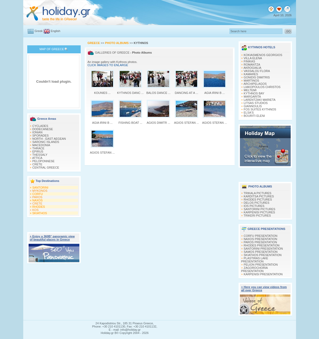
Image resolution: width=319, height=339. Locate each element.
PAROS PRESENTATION (260, 242)
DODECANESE (42, 129)
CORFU (37, 194)
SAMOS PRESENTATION (261, 251)
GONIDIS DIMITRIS (257, 77)
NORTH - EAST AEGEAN (49, 138)
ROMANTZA (252, 64)
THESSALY (40, 154)
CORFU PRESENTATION (260, 235)
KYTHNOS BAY (254, 93)
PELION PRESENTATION (261, 264)
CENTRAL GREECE (45, 167)
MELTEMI (250, 90)
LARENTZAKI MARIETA (259, 99)
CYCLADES (40, 125)
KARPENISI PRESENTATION (263, 274)
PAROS (37, 197)
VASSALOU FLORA (257, 71)
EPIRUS (37, 151)
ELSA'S (249, 112)
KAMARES (251, 74)
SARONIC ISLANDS (45, 141)
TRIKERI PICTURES (257, 215)
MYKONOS (39, 190)
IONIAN (37, 132)
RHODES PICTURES (258, 199)
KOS (35, 210)
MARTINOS (251, 80)
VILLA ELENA (253, 58)
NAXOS (37, 200)
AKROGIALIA (252, 67)
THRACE (38, 148)
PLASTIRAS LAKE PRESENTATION (254, 260)
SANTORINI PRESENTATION (263, 248)
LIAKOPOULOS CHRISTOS (262, 87)
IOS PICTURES (254, 206)
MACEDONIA (41, 145)
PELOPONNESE (43, 161)
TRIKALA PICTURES (257, 193)
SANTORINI (40, 187)
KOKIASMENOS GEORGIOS (263, 55)
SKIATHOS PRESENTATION (263, 255)
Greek (39, 31)
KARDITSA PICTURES (259, 196)
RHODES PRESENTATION (261, 245)
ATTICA (37, 157)
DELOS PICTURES (256, 202)
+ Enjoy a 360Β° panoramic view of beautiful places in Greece (52, 238)
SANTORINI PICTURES (259, 209)
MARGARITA (252, 96)
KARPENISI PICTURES (259, 212)
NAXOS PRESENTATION (260, 239)
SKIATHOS (39, 213)
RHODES (38, 206)
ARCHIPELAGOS (255, 83)
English (55, 31)
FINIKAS (249, 61)
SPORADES (40, 135)
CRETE (37, 164)
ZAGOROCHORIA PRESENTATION (254, 269)
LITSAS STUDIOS (256, 103)
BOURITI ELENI (254, 115)
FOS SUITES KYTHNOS (260, 109)
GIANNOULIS (253, 106)
